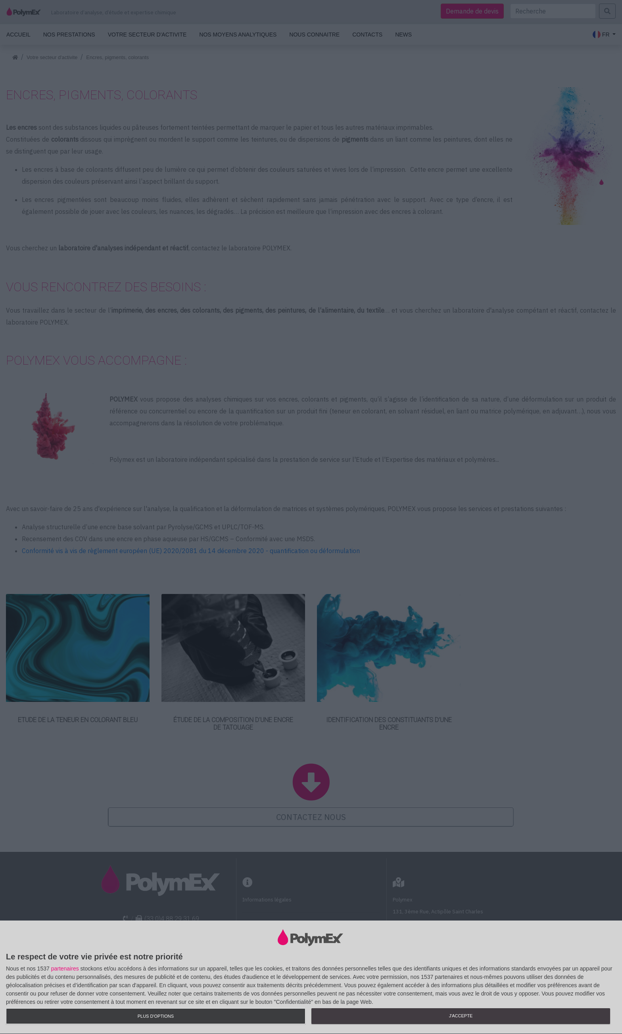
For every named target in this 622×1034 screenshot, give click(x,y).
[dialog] (311, 977)
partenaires (65, 968)
